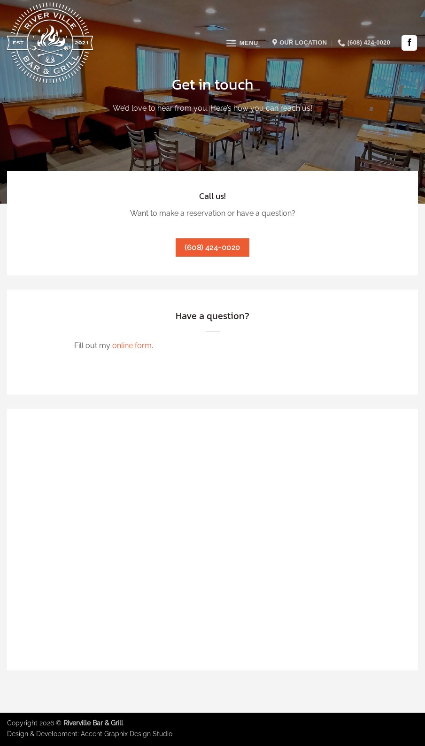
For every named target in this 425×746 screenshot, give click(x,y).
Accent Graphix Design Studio (126, 734)
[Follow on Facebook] (409, 43)
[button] (241, 42)
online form (132, 345)
